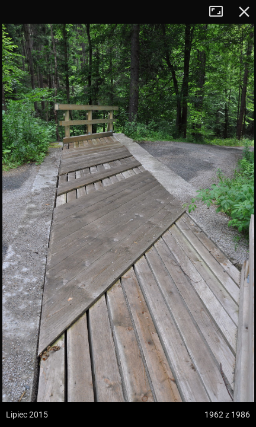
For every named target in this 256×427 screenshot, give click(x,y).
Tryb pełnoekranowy (220, 12)
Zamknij (244, 12)
